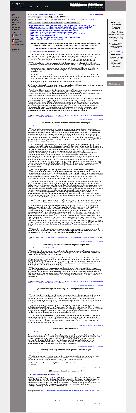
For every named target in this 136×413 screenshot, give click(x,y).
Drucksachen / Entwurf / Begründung (52, 22)
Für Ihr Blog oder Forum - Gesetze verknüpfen (115, 75)
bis (93, 377)
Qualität (14, 24)
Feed (16, 43)
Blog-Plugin (18, 34)
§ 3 (89, 131)
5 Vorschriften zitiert (38, 292)
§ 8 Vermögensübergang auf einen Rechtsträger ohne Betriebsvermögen (55, 37)
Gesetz (78, 7)
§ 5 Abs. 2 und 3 (45, 187)
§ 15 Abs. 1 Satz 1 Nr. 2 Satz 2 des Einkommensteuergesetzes (70, 163)
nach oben (100, 119)
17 (56, 363)
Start (13, 14)
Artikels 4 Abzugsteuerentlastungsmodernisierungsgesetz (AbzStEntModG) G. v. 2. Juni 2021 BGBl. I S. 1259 (69, 237)
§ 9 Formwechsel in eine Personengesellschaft (46, 39)
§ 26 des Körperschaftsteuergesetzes (59, 102)
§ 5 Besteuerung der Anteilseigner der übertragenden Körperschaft (53, 32)
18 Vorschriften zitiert (54, 126)
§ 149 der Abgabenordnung (53, 92)
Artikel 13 (72, 19)
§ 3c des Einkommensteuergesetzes (62, 232)
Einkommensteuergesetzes (37, 342)
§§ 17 (70, 258)
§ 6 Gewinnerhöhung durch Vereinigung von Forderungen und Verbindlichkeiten (58, 34)
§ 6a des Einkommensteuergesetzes (83, 59)
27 (57, 336)
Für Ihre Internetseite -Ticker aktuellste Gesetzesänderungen (114, 83)
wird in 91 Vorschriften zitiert (72, 22)
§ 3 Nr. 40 (42, 232)
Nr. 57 (55, 19)
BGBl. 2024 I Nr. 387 (89, 19)
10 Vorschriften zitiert (53, 248)
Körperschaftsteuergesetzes (37, 210)
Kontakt (14, 26)
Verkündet (15, 21)
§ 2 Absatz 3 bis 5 (49, 386)
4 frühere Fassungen (37, 126)
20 (82, 340)
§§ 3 (89, 377)
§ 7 (101, 200)
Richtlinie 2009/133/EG (53, 100)
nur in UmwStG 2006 (96, 7)
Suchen (14, 16)
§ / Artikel (72, 7)
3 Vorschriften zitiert (38, 353)
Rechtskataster (19, 44)
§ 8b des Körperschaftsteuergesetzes (76, 231)
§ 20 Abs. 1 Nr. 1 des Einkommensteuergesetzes (79, 202)
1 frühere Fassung (36, 248)
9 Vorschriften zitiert (54, 51)
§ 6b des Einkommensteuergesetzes (74, 136)
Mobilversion (18, 36)
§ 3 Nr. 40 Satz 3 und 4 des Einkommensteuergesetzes (60, 217)
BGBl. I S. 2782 (45, 19)
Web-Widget (18, 41)
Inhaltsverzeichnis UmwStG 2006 (47, 14)
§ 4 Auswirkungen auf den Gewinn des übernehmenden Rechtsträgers (54, 30)
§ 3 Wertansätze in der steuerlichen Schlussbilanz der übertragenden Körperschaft (59, 29)
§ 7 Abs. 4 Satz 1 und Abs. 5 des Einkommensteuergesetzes (83, 173)
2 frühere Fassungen (37, 51)
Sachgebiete (16, 17)
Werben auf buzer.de (16, 50)
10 (99, 377)
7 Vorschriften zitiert (38, 331)
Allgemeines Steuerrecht (54, 21)
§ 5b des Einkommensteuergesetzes (58, 95)
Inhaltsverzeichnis (82, 119)
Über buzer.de (16, 22)
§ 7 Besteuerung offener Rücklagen (42, 35)
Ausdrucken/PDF (92, 119)
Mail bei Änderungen (96, 14)
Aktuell (14, 19)
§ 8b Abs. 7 (70, 209)
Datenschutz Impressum (16, 28)
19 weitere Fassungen (34, 22)
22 (67, 363)
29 (30, 338)
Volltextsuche (92, 3)
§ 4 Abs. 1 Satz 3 (90, 275)
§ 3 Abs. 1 (31, 190)
